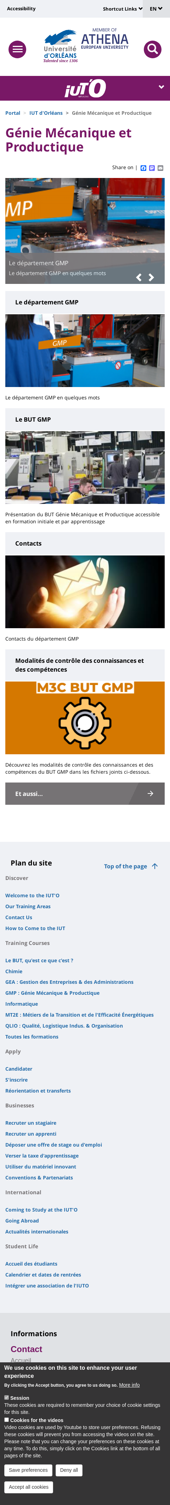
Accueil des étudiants (31, 1263)
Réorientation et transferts (38, 1090)
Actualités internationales (36, 1231)
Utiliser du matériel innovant (40, 1166)
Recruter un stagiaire (30, 1122)
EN (156, 8)
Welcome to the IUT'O (32, 895)
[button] (140, 278)
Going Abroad (22, 1220)
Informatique (21, 1003)
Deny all (69, 1475)
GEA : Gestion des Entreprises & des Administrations (69, 981)
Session (19, 1403)
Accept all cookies (29, 1492)
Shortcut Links (120, 9)
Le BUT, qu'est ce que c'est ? (39, 960)
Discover (16, 877)
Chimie (13, 971)
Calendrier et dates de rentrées (43, 1274)
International (23, 1192)
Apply (13, 1051)
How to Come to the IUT (35, 928)
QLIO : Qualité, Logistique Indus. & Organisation (64, 1025)
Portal (12, 112)
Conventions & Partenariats (39, 1177)
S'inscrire (16, 1079)
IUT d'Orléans (46, 112)
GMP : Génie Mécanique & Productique (52, 992)
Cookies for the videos (36, 1425)
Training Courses (27, 942)
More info (129, 1390)
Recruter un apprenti (30, 1133)
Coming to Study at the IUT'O (41, 1209)
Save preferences (28, 1475)
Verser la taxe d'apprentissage (42, 1155)
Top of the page (125, 866)
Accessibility (21, 8)
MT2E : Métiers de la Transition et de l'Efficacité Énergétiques (79, 1014)
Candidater (18, 1068)
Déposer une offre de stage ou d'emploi (53, 1144)
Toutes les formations (31, 1036)
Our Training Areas (28, 906)
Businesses (19, 1105)
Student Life (21, 1246)
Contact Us (18, 917)
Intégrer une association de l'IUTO (47, 1285)
